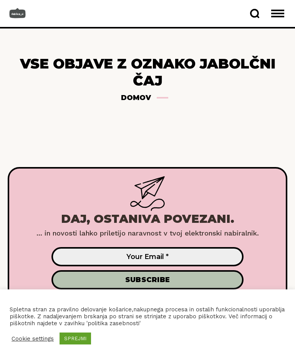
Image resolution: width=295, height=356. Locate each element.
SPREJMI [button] (75, 338)
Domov (136, 98)
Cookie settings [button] (33, 338)
